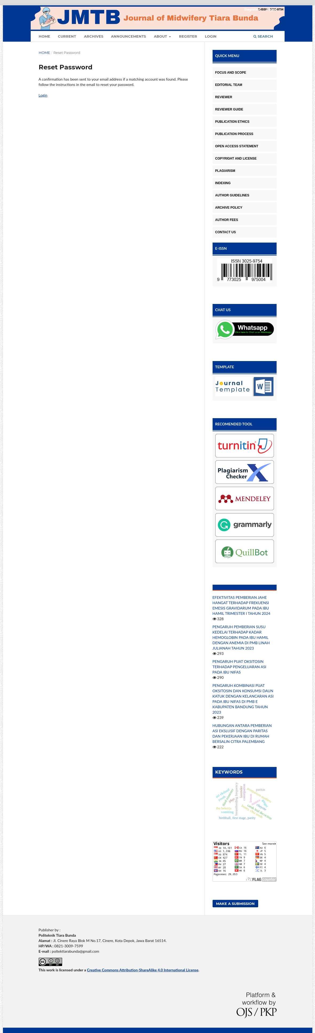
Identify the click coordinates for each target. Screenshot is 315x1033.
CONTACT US (225, 232)
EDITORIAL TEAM (228, 85)
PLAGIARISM (225, 171)
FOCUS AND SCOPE (230, 72)
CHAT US (223, 309)
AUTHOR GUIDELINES (232, 195)
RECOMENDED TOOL (234, 424)
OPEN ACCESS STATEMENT (236, 146)
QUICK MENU (227, 55)
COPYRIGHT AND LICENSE (236, 158)
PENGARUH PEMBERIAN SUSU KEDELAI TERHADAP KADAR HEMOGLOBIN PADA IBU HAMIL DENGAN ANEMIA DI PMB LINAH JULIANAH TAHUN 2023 (241, 637)
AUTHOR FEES (226, 220)
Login (211, 36)
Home (44, 36)
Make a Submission (235, 903)
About (161, 36)
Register (188, 36)
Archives (93, 36)
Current (67, 36)
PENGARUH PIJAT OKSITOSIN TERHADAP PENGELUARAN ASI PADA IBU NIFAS (239, 666)
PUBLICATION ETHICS (232, 122)
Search (263, 36)
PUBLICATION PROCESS (234, 134)
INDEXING (223, 183)
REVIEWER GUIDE (229, 109)
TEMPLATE (224, 367)
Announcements (128, 36)
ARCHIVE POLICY (228, 207)
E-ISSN (221, 248)
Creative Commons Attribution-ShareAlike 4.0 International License (142, 970)
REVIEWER (223, 97)
